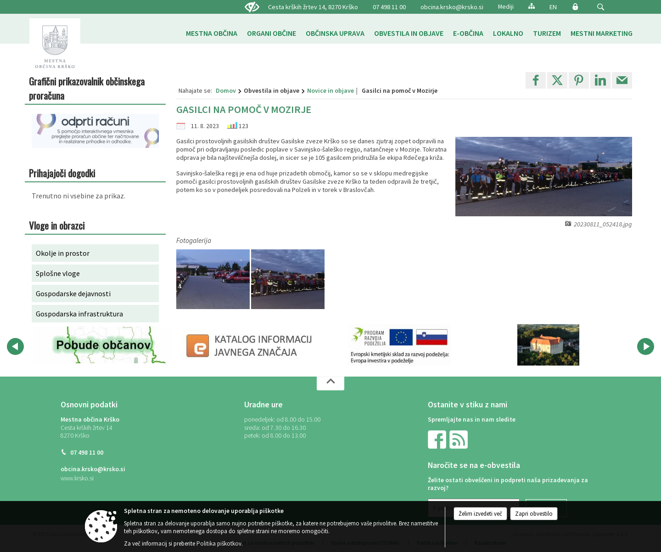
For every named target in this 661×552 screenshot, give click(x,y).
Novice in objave (330, 90)
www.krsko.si (77, 478)
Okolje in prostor (63, 253)
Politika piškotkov (218, 543)
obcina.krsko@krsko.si (451, 7)
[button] (600, 7)
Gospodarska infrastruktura (79, 313)
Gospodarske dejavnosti (73, 293)
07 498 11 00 (86, 452)
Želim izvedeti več (480, 514)
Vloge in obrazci (56, 225)
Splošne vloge (58, 273)
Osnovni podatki (89, 405)
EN (553, 7)
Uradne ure (263, 405)
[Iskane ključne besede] (592, 7)
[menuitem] (211, 33)
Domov (226, 90)
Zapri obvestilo (534, 514)
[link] (536, 80)
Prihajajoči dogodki (62, 173)
